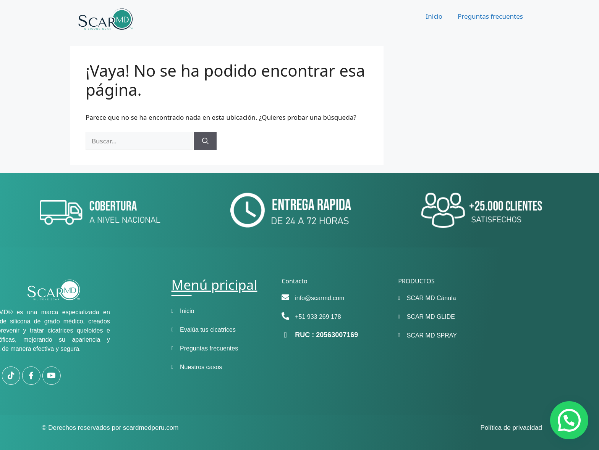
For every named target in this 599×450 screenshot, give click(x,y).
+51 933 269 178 (283, 316)
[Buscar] (205, 141)
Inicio (434, 16)
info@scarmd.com (284, 298)
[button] (569, 420)
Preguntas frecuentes (490, 16)
